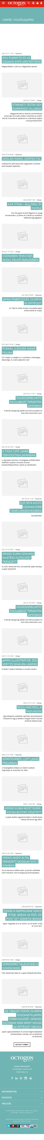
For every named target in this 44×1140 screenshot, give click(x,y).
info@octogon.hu (22, 1072)
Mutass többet (22, 1044)
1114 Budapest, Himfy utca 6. (22, 1069)
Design (39, 100)
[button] (28, 4)
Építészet (18, 53)
